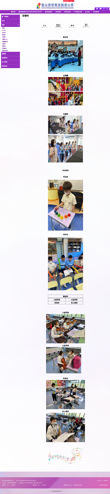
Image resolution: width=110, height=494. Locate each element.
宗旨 (3, 21)
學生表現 (67, 12)
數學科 (4, 34)
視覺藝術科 (5, 41)
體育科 (4, 46)
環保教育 (4, 66)
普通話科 (4, 48)
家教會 (96, 12)
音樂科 (4, 39)
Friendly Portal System (56, 491)
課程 (3, 25)
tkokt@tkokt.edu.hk (78, 485)
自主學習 (4, 62)
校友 (87, 12)
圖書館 (4, 54)
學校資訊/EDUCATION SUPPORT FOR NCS (30, 12)
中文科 (4, 30)
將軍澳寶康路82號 (11, 482)
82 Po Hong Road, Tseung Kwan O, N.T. (33, 482)
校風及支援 (78, 12)
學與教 (58, 12)
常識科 (4, 37)
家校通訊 (48, 12)
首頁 (13, 11)
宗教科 (4, 44)
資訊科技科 (5, 50)
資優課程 (4, 58)
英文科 (4, 32)
